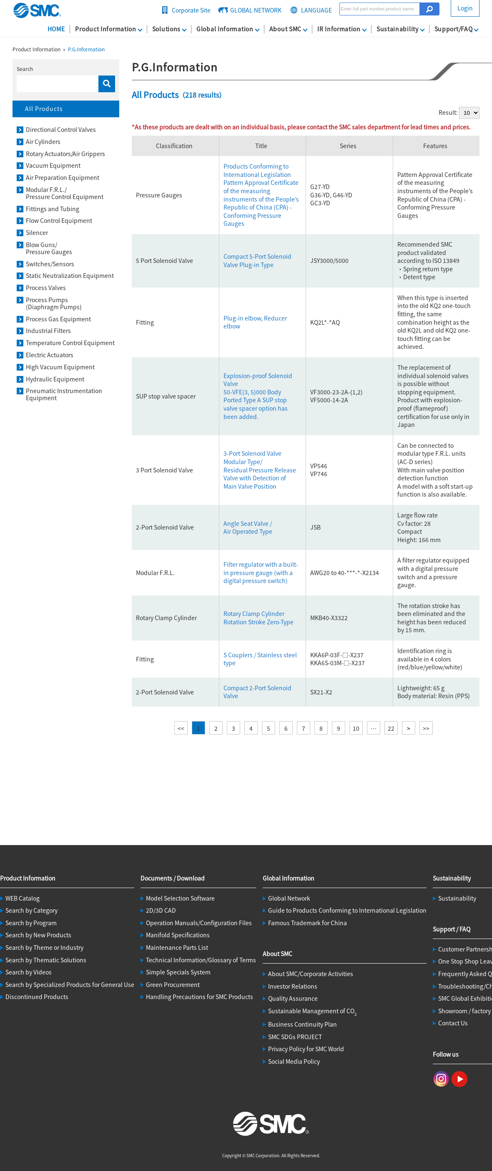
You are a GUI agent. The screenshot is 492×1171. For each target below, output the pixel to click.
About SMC (285, 29)
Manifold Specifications (178, 935)
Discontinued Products (36, 996)
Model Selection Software (180, 898)
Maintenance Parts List (177, 947)
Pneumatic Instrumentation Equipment (64, 394)
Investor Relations (292, 986)
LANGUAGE (316, 10)
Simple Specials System (178, 972)
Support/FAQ (453, 29)
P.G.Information (86, 49)
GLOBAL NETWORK (255, 10)
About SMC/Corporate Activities (310, 973)
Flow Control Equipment (59, 220)
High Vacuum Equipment (60, 367)
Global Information (225, 29)
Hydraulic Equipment (55, 379)
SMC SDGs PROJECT (295, 1036)
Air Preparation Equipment (62, 177)
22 (391, 728)
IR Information (339, 29)
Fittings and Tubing (52, 208)
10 (356, 728)
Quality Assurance (293, 998)
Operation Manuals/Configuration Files (199, 923)
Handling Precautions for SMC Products (199, 996)
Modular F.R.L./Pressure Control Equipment (64, 193)
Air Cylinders (43, 141)
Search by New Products (38, 935)
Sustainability (398, 29)
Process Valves (46, 287)
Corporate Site (191, 10)
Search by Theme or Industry (44, 947)
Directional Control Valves (61, 129)
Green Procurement (173, 984)
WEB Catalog (22, 898)
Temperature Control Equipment (70, 342)
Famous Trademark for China (307, 923)
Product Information (105, 29)
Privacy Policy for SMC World (306, 1049)
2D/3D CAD (161, 910)
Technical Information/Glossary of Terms (201, 960)
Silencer (37, 232)
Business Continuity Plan (302, 1024)
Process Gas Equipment (58, 319)
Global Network (289, 898)
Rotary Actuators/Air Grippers (65, 153)
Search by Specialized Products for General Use (69, 984)
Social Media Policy (294, 1061)
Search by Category (31, 910)
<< (181, 728)
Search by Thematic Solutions (45, 960)
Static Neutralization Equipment (70, 275)
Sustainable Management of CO (312, 1011)
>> (426, 728)
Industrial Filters (48, 330)
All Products (44, 108)
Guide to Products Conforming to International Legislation (347, 910)
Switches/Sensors (50, 264)
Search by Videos (28, 972)
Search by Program (31, 923)
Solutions (166, 29)
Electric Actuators (49, 354)
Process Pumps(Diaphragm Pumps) (54, 303)
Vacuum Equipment (53, 165)
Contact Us (453, 1023)
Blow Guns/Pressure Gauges (49, 248)
